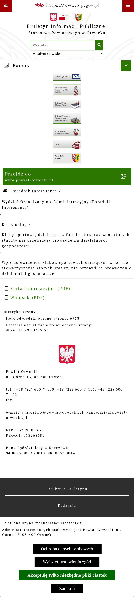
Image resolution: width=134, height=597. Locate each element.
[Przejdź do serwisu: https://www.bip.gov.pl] (67, 5)
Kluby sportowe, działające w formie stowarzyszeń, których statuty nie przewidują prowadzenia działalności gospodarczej (66, 240)
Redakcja (67, 505)
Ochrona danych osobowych (67, 548)
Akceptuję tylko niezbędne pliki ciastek (67, 575)
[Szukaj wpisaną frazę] (99, 45)
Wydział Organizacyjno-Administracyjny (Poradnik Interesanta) (56, 204)
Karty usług (14, 224)
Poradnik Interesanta (34, 191)
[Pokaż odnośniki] (6, 6)
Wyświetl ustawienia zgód (67, 562)
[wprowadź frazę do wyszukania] (63, 45)
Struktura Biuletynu (67, 489)
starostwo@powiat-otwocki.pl (53, 412)
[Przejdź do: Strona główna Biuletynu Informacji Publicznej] (5, 191)
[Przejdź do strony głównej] (67, 25)
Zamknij (67, 588)
